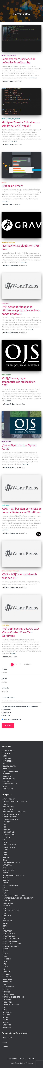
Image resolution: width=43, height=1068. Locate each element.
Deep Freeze (7, 842)
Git (4, 888)
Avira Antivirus (8, 807)
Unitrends (6, 989)
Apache (5, 804)
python (5, 966)
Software (13, 55)
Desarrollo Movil (9, 845)
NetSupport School (10, 941)
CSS (4, 840)
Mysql (5, 928)
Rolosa (4, 1042)
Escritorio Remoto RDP (11, 862)
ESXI (4, 867)
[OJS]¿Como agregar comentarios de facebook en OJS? (18, 382)
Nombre (4, 669)
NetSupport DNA (9, 936)
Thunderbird (7, 982)
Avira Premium (8, 809)
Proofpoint (7, 959)
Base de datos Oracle (11, 817)
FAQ (4, 763)
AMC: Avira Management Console (15, 801)
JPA (4, 918)
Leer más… (34, 78)
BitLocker (6, 822)
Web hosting (7, 1012)
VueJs (5, 1010)
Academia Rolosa (9, 751)
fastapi (5, 873)
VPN (4, 1007)
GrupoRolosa (12, 1058)
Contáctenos (8, 761)
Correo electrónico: (8, 697)
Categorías (7, 758)
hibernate (6, 906)
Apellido (4, 678)
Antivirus (6, 753)
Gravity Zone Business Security (14, 895)
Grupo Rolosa (7, 1038)
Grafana (6, 890)
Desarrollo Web (9, 847)
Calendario (7, 829)
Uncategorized (8, 987)
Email (5, 860)
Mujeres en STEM (9, 779)
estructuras (7, 865)
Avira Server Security (11, 814)
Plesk (5, 956)
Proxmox (6, 961)
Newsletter (7, 781)
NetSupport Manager (11, 938)
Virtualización (8, 994)
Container (6, 837)
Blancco (6, 824)
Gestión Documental (10, 771)
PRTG (4, 964)
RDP (4, 969)
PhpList (17, 119)
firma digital (7, 768)
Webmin (5, 1020)
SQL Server (7, 977)
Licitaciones (7, 921)
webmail (6, 1017)
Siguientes (27, 664)
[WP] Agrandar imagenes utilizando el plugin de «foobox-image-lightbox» (21, 310)
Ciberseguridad (8, 832)
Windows (6, 1022)
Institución (5, 688)
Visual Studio (8, 1002)
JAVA (4, 913)
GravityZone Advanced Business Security (18, 898)
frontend (6, 880)
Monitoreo (7, 776)
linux (5, 926)
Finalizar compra (9, 766)
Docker (5, 850)
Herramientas (10, 242)
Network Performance (11, 946)
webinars (6, 1015)
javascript (7, 916)
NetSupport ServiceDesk (12, 944)
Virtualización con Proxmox (13, 997)
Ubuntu (5, 984)
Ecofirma (6, 857)
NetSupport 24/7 (9, 933)
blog (4, 827)
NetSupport (7, 931)
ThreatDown (7, 979)
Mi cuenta (6, 774)
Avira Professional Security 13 (14, 812)
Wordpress (5, 303)
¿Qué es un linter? (12, 185)
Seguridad (6, 971)
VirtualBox (7, 992)
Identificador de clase (11, 911)
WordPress (7, 1027)
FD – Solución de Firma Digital (14, 875)
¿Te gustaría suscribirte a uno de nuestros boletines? (20, 707)
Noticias (6, 949)
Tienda (5, 786)
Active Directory (9, 799)
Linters (4, 182)
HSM (4, 908)
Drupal (4, 55)
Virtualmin (7, 999)
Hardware (6, 900)
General (6, 883)
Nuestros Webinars (10, 784)
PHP (8, 55)
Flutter (5, 878)
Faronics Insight (9, 870)
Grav (3, 242)
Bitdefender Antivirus (11, 819)
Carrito (5, 756)
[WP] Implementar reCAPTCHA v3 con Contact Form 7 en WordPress (20, 632)
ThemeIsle (29, 1063)
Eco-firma (32, 1058)
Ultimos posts (8, 789)
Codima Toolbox (9, 834)
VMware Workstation (11, 1004)
